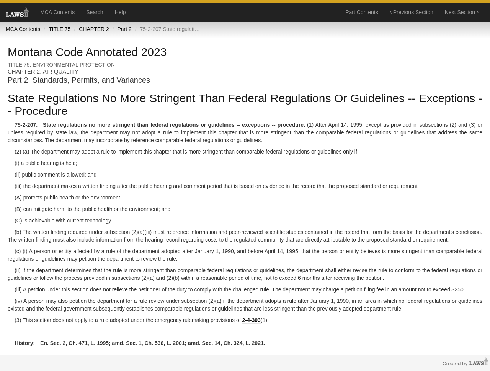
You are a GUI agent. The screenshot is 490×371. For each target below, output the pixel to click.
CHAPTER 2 (94, 29)
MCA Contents (57, 12)
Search (94, 12)
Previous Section (411, 12)
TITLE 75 (60, 29)
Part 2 (124, 29)
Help (120, 12)
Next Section (462, 12)
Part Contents (361, 12)
